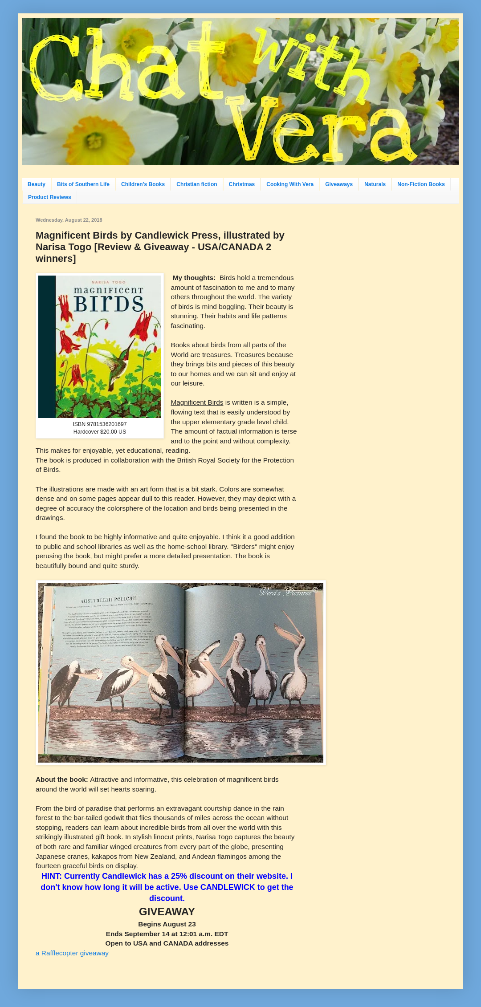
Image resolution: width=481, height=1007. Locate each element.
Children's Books (143, 184)
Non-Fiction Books (421, 184)
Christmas (242, 184)
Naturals (375, 184)
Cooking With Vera (290, 184)
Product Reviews (49, 197)
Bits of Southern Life (83, 184)
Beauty (36, 184)
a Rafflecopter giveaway (72, 953)
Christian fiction (196, 184)
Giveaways (339, 184)
